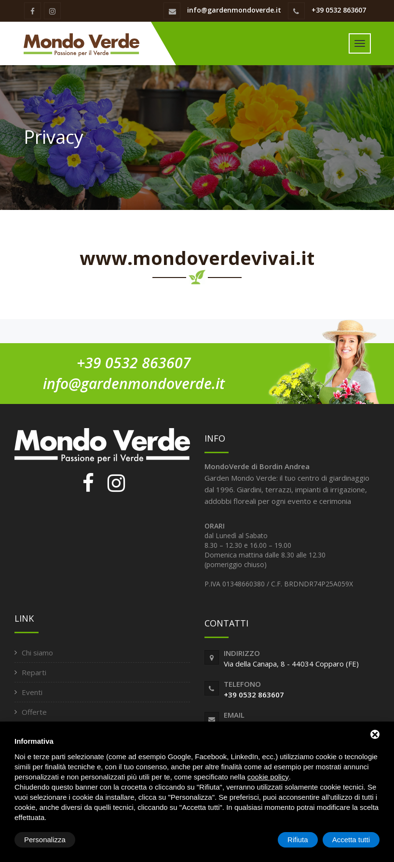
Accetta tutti (351, 839)
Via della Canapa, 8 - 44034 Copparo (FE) (291, 663)
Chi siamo (37, 652)
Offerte (34, 712)
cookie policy (268, 777)
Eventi (32, 692)
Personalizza (45, 839)
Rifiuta (297, 839)
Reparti (34, 672)
